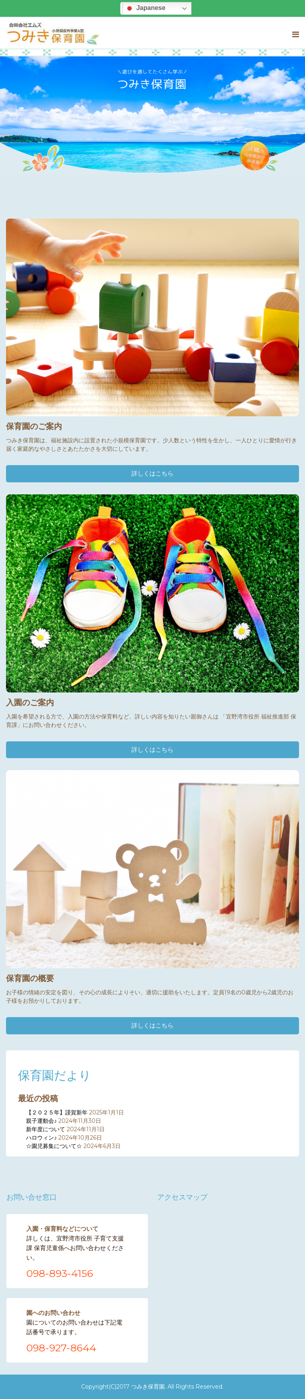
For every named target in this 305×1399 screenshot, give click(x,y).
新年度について (45, 1129)
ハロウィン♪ (41, 1137)
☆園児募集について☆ (54, 1146)
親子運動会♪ (41, 1120)
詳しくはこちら (152, 473)
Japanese (145, 8)
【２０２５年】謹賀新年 (57, 1112)
